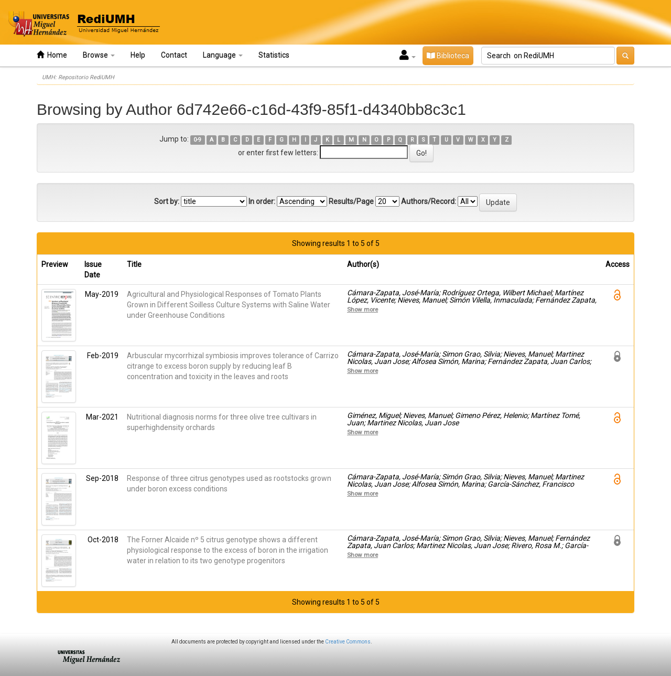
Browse (99, 55)
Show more (362, 309)
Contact (174, 55)
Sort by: (166, 201)
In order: (261, 201)
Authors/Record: (428, 201)
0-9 (197, 139)
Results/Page (351, 201)
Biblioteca (448, 55)
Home (52, 54)
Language (223, 55)
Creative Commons (348, 642)
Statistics (273, 55)
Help (138, 55)
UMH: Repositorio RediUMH (78, 77)
